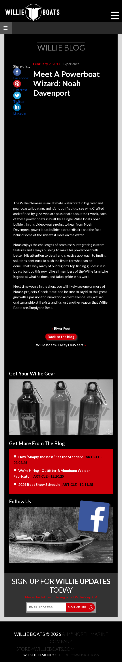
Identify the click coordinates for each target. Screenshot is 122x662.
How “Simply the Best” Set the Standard (50, 457)
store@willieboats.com (45, 649)
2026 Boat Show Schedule (39, 484)
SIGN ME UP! (80, 607)
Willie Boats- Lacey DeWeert (61, 345)
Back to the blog (61, 336)
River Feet (61, 328)
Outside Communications (77, 655)
